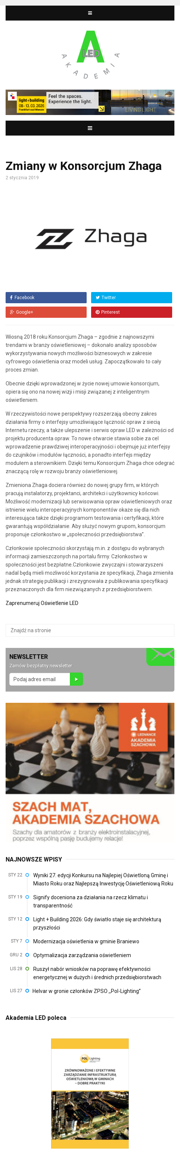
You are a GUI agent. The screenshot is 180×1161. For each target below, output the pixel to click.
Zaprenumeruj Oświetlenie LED (42, 603)
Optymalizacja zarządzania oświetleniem (82, 955)
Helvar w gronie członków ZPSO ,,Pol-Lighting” (86, 991)
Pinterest (108, 312)
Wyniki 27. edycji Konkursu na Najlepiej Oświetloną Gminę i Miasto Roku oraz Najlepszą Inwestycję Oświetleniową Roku (103, 879)
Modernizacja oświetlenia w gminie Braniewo (86, 941)
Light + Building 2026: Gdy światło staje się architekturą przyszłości (97, 923)
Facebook (22, 297)
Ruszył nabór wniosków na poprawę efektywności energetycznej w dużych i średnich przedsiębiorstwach (97, 973)
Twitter (106, 297)
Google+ (21, 312)
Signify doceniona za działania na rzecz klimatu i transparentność (90, 901)
